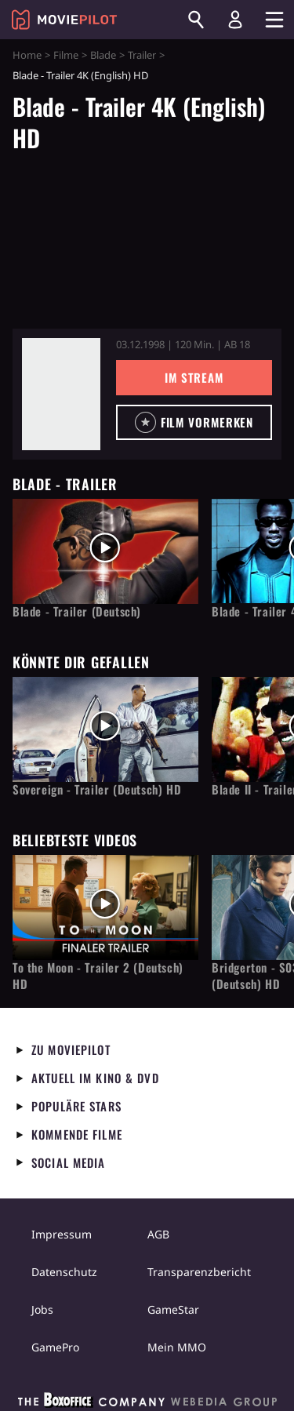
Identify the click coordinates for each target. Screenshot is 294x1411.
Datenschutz (64, 1271)
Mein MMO (176, 1347)
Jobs (42, 1309)
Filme (65, 55)
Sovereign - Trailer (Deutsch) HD (97, 789)
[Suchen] (196, 19)
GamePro (55, 1347)
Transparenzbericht (199, 1271)
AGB (158, 1234)
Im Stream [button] (194, 377)
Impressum (61, 1234)
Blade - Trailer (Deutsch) (77, 611)
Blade (103, 55)
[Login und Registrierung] (235, 19)
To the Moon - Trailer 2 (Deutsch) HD (98, 975)
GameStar (173, 1309)
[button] (194, 422)
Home (27, 55)
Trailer (142, 55)
